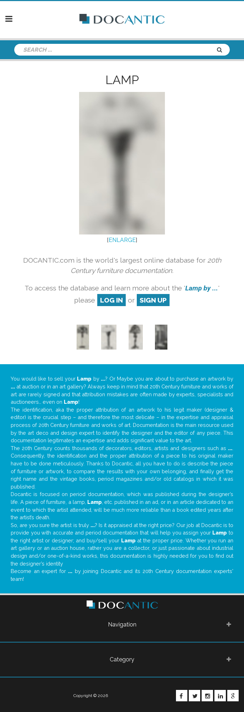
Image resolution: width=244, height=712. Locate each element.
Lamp (122, 80)
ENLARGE (122, 240)
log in (111, 300)
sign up (153, 300)
